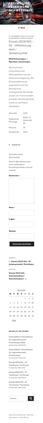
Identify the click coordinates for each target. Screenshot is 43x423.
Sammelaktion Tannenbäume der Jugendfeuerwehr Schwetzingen (21, 352)
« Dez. (14, 320)
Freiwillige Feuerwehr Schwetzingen (21, 8)
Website (12, 231)
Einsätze (16, 145)
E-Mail (12, 219)
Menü (21, 28)
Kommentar (14, 176)
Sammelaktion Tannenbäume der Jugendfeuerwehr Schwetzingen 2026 (21, 340)
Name (12, 207)
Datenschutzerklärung (17, 415)
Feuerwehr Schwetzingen (21, 38)
